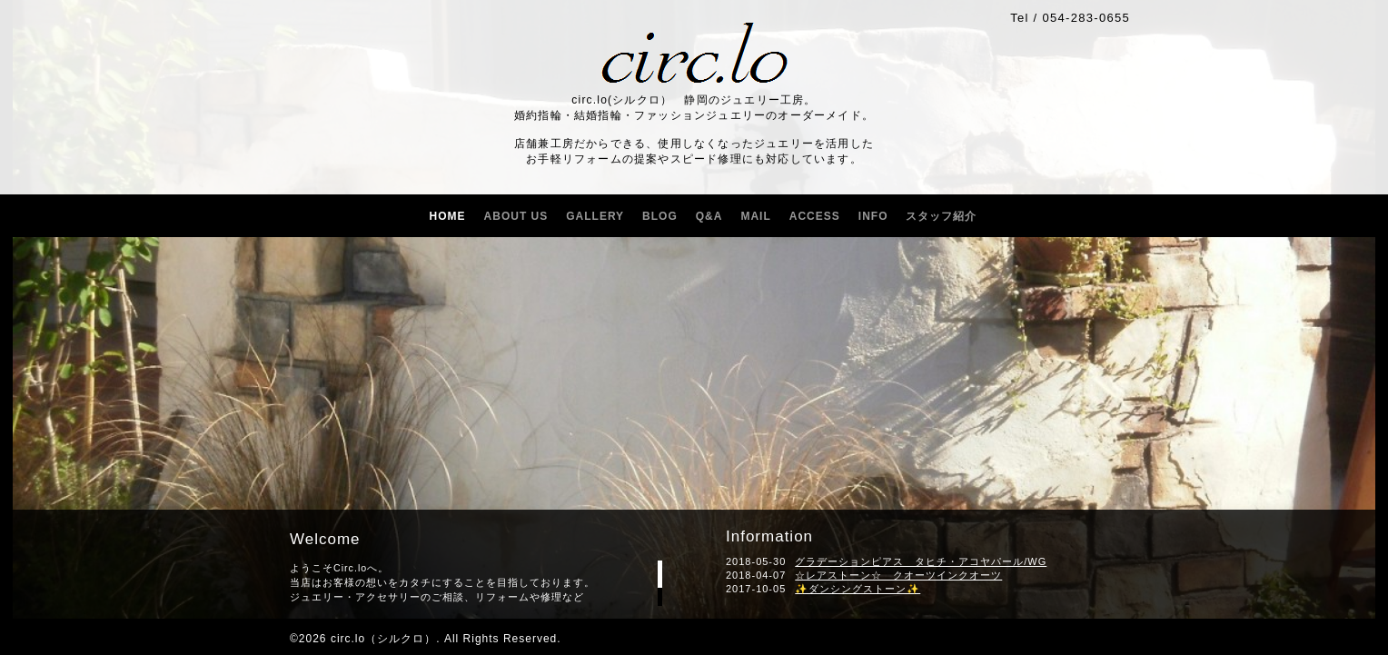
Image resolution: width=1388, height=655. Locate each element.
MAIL (755, 216)
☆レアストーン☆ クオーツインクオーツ (898, 575)
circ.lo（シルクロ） (383, 638)
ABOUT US (516, 216)
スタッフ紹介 (941, 216)
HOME (448, 216)
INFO (873, 216)
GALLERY (595, 216)
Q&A (709, 216)
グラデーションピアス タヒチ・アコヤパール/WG (920, 561)
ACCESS (814, 216)
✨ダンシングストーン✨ (857, 588)
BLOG (660, 216)
